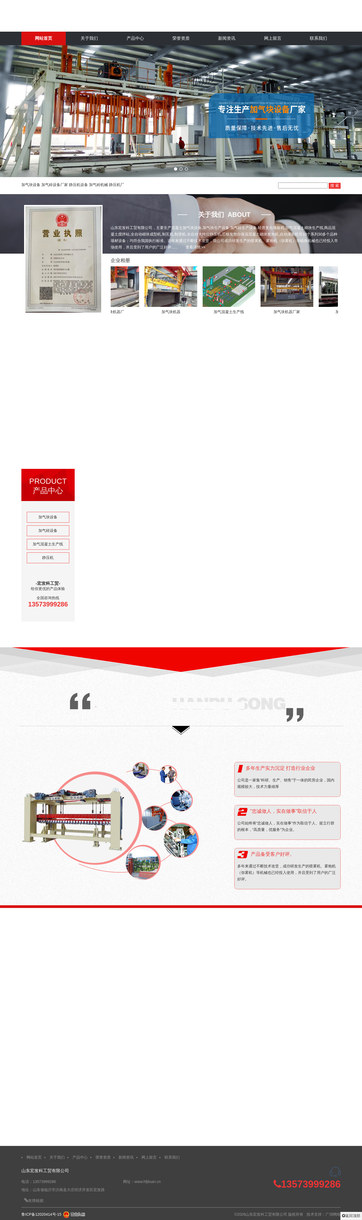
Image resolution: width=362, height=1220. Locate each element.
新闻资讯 (226, 38)
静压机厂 (116, 185)
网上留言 (272, 38)
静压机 (48, 557)
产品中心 (135, 38)
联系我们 (318, 38)
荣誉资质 (181, 38)
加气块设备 (30, 185)
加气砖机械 (98, 185)
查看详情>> (195, 247)
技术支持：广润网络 (324, 1214)
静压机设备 (78, 185)
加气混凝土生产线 (48, 544)
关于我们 (89, 38)
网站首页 (43, 38)
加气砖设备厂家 (54, 185)
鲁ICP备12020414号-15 (41, 1214)
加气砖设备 (47, 530)
